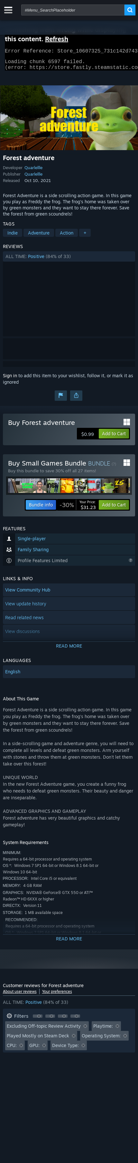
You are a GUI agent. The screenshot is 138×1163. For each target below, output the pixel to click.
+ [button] (85, 236)
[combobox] (72, 10)
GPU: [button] (34, 1049)
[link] (78, 509)
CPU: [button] (12, 1049)
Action (66, 236)
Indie (12, 236)
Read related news (24, 621)
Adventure (39, 236)
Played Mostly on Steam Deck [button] (38, 1039)
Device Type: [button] (65, 1049)
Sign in (10, 379)
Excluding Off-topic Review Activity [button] (44, 1030)
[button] (69, 260)
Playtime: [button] (103, 1030)
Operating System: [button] (101, 1039)
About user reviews (20, 995)
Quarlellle (33, 171)
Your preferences (57, 995)
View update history (25, 607)
